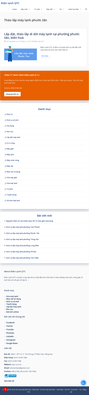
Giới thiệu (60, 389)
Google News (12, 343)
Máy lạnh (10, 154)
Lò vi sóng (11, 143)
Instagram (10, 340)
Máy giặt (10, 149)
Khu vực (10, 131)
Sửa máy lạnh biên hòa (23, 389)
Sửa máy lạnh (12, 183)
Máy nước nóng (13, 160)
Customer (74, 389)
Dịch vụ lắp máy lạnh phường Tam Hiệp (22, 258)
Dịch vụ (10, 114)
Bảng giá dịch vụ (12, 94)
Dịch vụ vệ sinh (12, 120)
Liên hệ (67, 389)
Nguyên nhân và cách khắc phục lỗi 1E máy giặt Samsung (29, 221)
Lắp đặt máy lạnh (13, 137)
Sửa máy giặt (12, 177)
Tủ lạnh (10, 189)
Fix (80, 389)
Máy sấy (10, 166)
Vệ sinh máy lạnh (13, 200)
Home (14, 9)
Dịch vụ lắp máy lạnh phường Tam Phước (23, 227)
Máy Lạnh (26, 9)
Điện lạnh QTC (10, 3)
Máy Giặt (51, 9)
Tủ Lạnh (39, 9)
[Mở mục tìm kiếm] (86, 9)
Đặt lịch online (12, 312)
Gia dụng (10, 126)
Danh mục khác (75, 9)
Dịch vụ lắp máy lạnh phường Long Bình (22, 245)
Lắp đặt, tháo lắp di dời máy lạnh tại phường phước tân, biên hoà (41, 36)
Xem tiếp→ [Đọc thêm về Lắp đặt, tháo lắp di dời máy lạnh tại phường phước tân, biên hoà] (45, 56)
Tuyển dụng (11, 195)
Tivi (62, 9)
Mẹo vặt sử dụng (13, 172)
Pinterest (10, 333)
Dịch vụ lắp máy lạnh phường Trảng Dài (22, 239)
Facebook (10, 322)
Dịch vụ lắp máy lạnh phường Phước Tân (22, 233)
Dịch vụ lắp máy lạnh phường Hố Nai (21, 251)
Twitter (9, 326)
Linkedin (10, 336)
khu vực (9, 309)
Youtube (10, 329)
